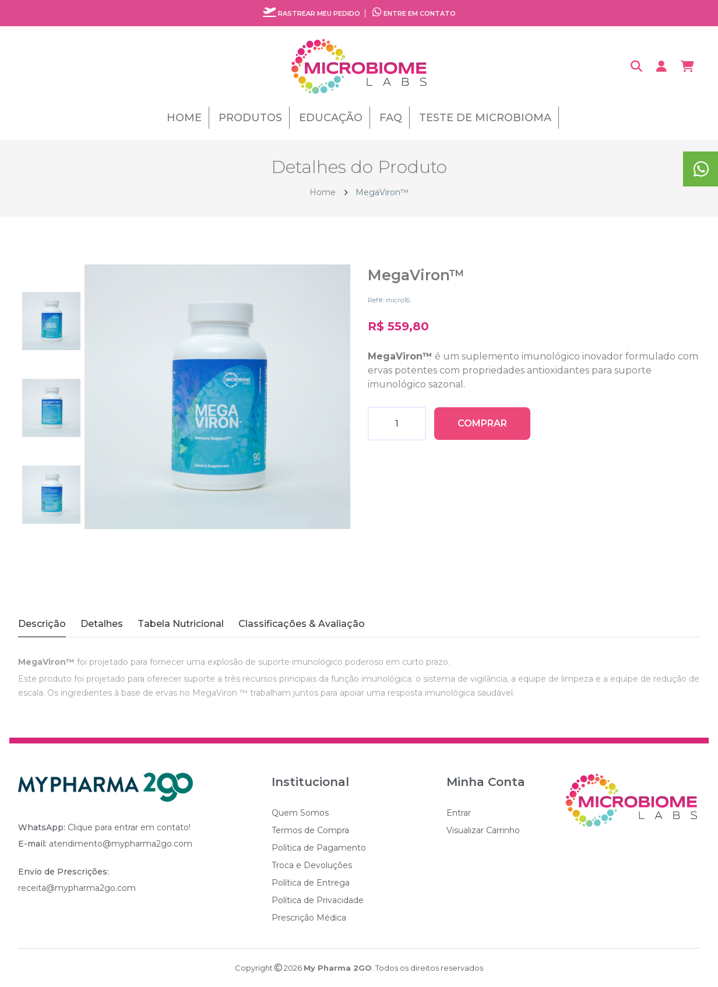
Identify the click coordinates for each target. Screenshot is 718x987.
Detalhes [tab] (101, 623)
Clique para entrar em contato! (129, 827)
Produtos (250, 117)
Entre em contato (414, 13)
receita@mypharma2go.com (77, 888)
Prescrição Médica (309, 917)
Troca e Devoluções (312, 865)
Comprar (482, 423)
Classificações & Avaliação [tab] (301, 623)
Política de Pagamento (319, 848)
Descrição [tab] (42, 623)
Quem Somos (300, 813)
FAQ (390, 117)
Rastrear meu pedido (311, 13)
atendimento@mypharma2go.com (120, 843)
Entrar (458, 813)
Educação (330, 117)
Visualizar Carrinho (483, 830)
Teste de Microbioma (485, 117)
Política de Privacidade (318, 900)
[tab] (51, 325)
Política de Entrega (311, 882)
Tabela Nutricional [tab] (181, 623)
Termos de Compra (310, 830)
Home (184, 117)
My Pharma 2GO (338, 967)
